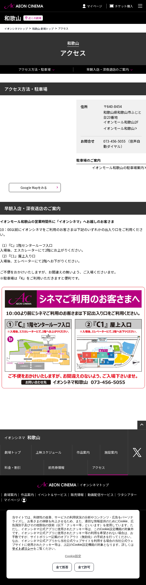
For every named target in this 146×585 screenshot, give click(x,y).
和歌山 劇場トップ (43, 28)
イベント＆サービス (52, 494)
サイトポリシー (22, 548)
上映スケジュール (48, 452)
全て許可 (84, 567)
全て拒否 (62, 567)
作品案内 (83, 452)
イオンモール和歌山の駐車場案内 (118, 167)
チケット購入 (121, 6)
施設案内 (110, 452)
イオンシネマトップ (16, 28)
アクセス (98, 467)
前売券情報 (56, 467)
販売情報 (77, 494)
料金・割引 (13, 467)
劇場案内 (10, 494)
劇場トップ (13, 452)
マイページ (92, 6)
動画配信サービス (101, 494)
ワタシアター (127, 494)
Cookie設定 (73, 556)
